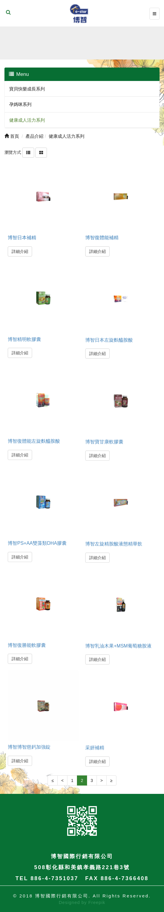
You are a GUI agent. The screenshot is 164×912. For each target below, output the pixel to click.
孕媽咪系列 (20, 104)
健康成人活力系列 (27, 120)
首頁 (11, 136)
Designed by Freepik (82, 902)
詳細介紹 (20, 251)
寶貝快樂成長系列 (27, 88)
